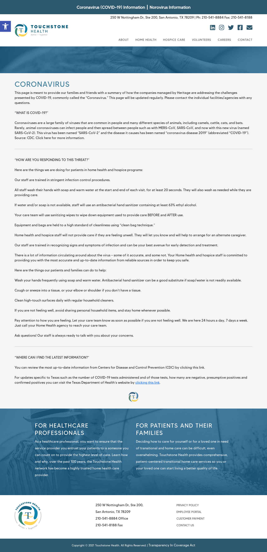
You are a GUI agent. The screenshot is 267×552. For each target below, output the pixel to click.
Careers (224, 40)
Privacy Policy (187, 505)
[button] (5, 26)
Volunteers (201, 40)
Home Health (145, 40)
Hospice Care (174, 40)
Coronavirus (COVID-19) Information (111, 7)
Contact (245, 40)
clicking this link (147, 383)
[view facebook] (241, 27)
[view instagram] (222, 27)
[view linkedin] (213, 27)
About (123, 40)
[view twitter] (232, 27)
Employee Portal (189, 512)
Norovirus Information (170, 7)
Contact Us (185, 525)
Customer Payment (190, 518)
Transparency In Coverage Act (179, 545)
